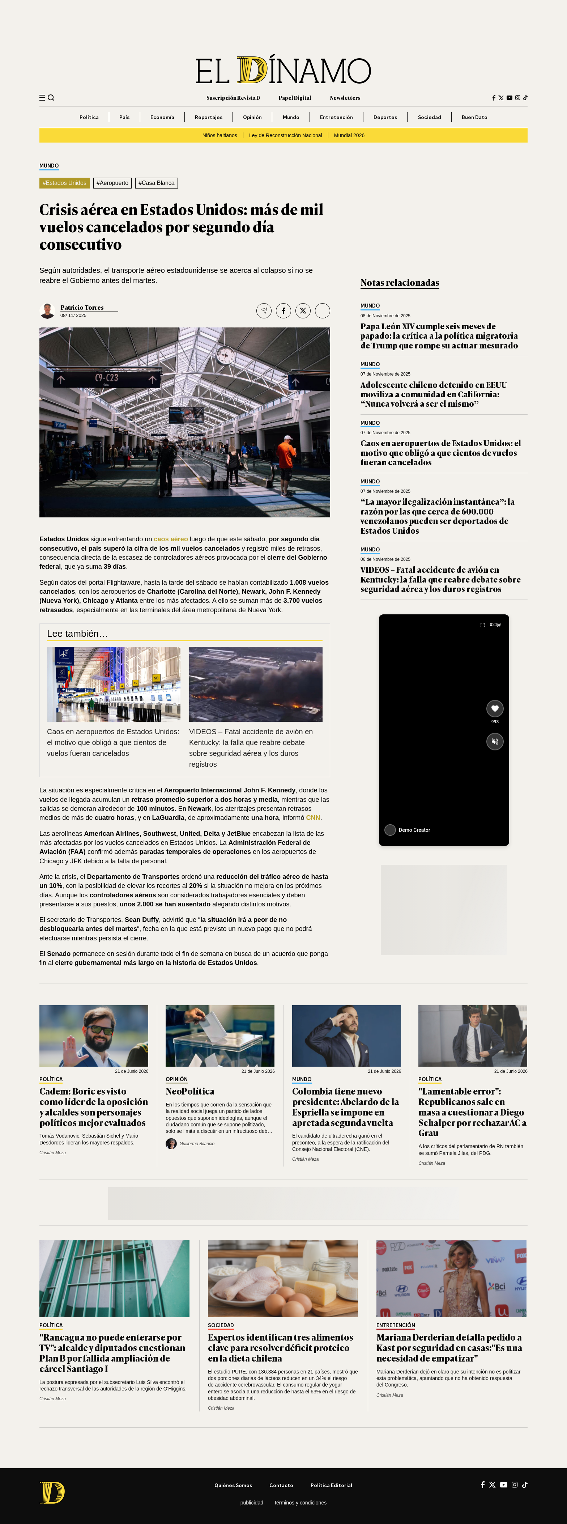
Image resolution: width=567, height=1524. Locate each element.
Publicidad (251, 1503)
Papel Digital (295, 97)
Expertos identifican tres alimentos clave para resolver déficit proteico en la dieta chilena (280, 1347)
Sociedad (429, 117)
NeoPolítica (190, 1090)
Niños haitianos (219, 135)
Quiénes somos (233, 1485)
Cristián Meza (52, 1152)
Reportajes (208, 117)
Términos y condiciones (301, 1503)
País (124, 117)
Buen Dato (474, 117)
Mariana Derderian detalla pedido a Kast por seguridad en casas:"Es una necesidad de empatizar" (449, 1347)
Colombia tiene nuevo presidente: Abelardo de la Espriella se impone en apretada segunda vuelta (345, 1106)
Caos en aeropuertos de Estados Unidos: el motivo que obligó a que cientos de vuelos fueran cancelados (113, 742)
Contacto (281, 1485)
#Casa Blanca (156, 183)
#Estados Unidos (64, 183)
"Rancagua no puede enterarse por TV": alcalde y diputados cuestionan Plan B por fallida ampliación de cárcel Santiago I (112, 1352)
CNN (313, 817)
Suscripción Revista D (233, 97)
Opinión (252, 117)
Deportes (385, 117)
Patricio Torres (82, 307)
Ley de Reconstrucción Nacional (285, 135)
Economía (162, 117)
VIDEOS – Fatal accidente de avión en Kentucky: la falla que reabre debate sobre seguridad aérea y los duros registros (441, 578)
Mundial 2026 (349, 135)
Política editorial (331, 1485)
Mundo (291, 117)
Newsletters (345, 97)
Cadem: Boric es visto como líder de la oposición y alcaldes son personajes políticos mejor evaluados (93, 1106)
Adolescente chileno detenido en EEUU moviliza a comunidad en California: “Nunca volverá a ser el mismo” (434, 394)
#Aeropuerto (112, 183)
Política (89, 117)
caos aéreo (171, 539)
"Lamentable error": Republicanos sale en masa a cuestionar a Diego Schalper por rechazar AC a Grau (472, 1111)
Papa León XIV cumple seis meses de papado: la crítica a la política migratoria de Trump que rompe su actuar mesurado (439, 335)
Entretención (336, 117)
